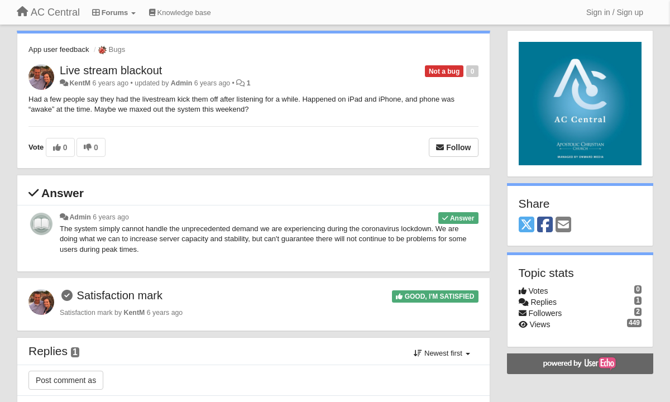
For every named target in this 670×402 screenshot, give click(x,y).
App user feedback (58, 49)
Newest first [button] (442, 353)
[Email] (563, 225)
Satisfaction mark (119, 295)
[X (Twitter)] (526, 225)
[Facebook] (545, 225)
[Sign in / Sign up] (615, 12)
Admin (181, 83)
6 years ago (111, 217)
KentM (79, 83)
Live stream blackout (111, 70)
